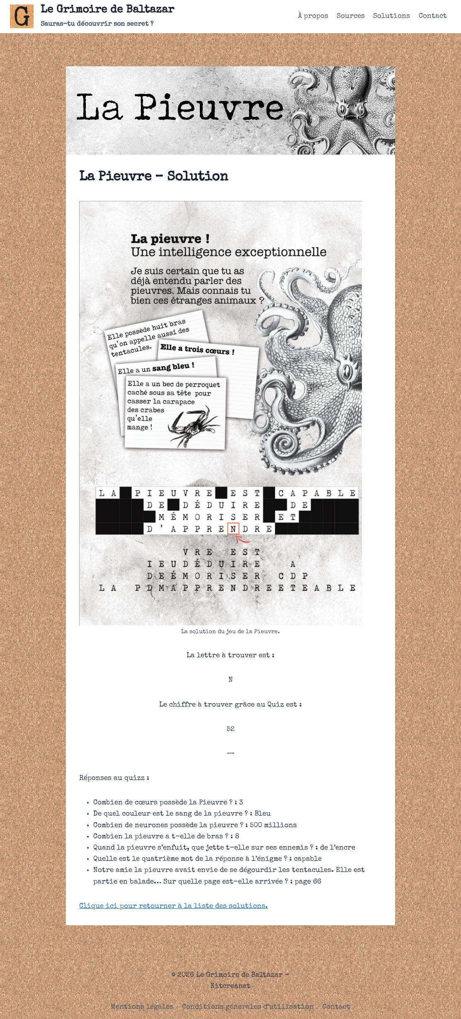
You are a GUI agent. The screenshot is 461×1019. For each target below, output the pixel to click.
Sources (351, 16)
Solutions (391, 16)
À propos (313, 16)
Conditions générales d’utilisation (248, 1007)
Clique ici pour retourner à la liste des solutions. (173, 906)
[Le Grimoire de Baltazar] (92, 16)
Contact (433, 16)
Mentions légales (142, 1007)
